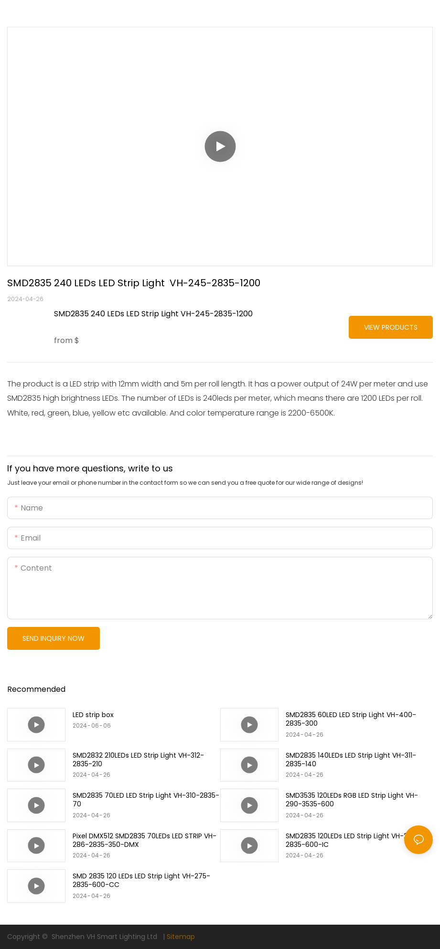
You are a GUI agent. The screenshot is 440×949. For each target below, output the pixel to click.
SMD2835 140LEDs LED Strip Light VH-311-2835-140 (351, 759)
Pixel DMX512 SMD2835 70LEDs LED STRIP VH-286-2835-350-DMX (144, 840)
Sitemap (181, 936)
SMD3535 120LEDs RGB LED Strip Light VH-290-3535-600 (352, 799)
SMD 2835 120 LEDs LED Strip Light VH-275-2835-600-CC (141, 880)
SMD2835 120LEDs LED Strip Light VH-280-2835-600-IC (353, 840)
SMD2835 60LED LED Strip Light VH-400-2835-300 (351, 719)
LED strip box (93, 714)
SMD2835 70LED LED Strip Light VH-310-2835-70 (146, 799)
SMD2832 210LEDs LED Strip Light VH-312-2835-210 (138, 759)
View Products (391, 327)
